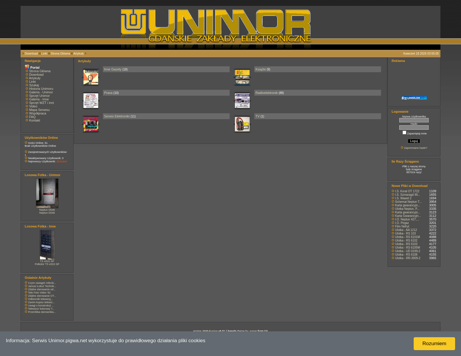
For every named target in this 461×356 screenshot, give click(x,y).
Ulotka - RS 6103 (406, 244)
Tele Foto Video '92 (39, 292)
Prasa (108, 93)
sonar (253, 331)
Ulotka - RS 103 (405, 233)
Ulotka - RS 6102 (406, 240)
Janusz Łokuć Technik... (42, 286)
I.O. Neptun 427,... (407, 219)
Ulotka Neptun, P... (407, 208)
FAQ (32, 117)
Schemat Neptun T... (408, 201)
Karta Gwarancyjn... (408, 215)
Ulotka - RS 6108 (406, 254)
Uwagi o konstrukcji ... (41, 305)
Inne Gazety (112, 69)
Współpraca (37, 113)
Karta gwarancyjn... (407, 205)
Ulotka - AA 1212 (406, 230)
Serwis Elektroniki (117, 116)
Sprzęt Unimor (39, 95)
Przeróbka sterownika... (42, 312)
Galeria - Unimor (41, 92)
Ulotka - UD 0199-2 (407, 251)
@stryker (61, 161)
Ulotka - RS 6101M (407, 237)
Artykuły (79, 53)
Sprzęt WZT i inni (41, 102)
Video (33, 106)
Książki (260, 69)
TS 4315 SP (47, 261)
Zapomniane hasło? (415, 147)
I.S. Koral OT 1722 (407, 191)
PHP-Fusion (210, 331)
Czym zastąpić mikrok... (42, 282)
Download (31, 53)
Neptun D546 (47, 209)
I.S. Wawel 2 (403, 198)
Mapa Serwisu (39, 110)
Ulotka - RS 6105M (407, 247)
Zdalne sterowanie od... (42, 289)
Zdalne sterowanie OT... (42, 295)
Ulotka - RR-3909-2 (407, 258)
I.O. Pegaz (402, 223)
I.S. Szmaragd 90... (407, 194)
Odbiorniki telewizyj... (40, 299)
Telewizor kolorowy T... (41, 308)
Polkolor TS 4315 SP (47, 264)
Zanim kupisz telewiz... (41, 302)
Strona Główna (60, 53)
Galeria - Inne (39, 99)
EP (266, 331)
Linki (44, 53)
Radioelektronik (266, 93)
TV (257, 116)
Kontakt (34, 120)
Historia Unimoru (41, 88)
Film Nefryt (402, 226)
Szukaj (34, 85)
